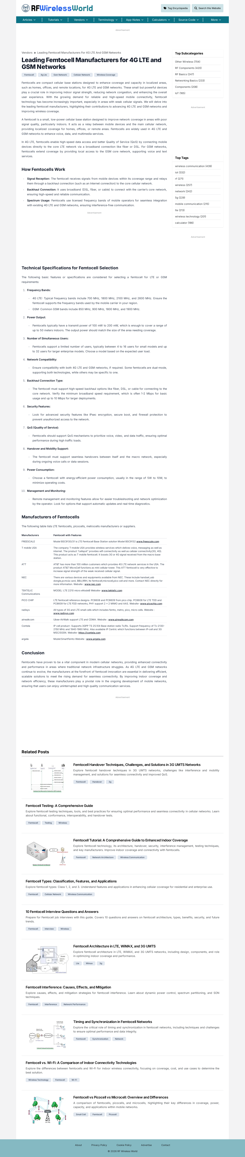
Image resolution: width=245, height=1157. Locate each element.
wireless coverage (106, 74)
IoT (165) (180, 93)
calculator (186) (184, 222)
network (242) (183, 191)
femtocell (29, 74)
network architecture (102, 857)
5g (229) (180, 197)
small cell (81, 1114)
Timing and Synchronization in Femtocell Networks (112, 1022)
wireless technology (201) (190, 216)
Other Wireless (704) (187, 61)
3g (110, 782)
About (78, 1145)
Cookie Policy (124, 1145)
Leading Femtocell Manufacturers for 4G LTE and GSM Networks (79, 52)
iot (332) (180, 172)
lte (77, 963)
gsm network (60, 74)
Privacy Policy (99, 1145)
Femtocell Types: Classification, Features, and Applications (71, 881)
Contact (165, 1145)
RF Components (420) (188, 68)
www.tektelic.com (112, 590)
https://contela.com (89, 632)
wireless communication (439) (193, 166)
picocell (113, 1114)
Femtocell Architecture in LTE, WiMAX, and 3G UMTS (114, 946)
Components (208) (186, 86)
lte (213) (180, 210)
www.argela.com (95, 638)
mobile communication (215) (192, 204)
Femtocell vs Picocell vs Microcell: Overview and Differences (120, 1097)
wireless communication (132, 857)
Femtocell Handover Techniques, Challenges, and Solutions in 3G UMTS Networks (136, 765)
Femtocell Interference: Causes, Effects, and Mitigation (68, 987)
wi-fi (74, 1080)
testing (48, 823)
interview (49, 929)
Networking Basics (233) (190, 80)
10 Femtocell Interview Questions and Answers (62, 912)
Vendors (27, 52)
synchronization (100, 1039)
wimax (89, 963)
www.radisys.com (63, 613)
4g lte (44, 74)
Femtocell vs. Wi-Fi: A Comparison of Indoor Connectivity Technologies (81, 1063)
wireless (63, 823)
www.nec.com (93, 584)
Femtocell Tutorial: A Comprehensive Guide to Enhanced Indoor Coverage (130, 840)
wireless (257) (183, 185)
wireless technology (38, 1080)
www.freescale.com (147, 541)
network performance (74, 1004)
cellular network (82, 74)
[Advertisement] (122, 39)
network (119, 1039)
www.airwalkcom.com (121, 619)
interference (51, 1004)
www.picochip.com (151, 603)
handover (97, 782)
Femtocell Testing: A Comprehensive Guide (59, 806)
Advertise (146, 1145)
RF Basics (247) (184, 74)
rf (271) (179, 178)
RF (57, 8)
